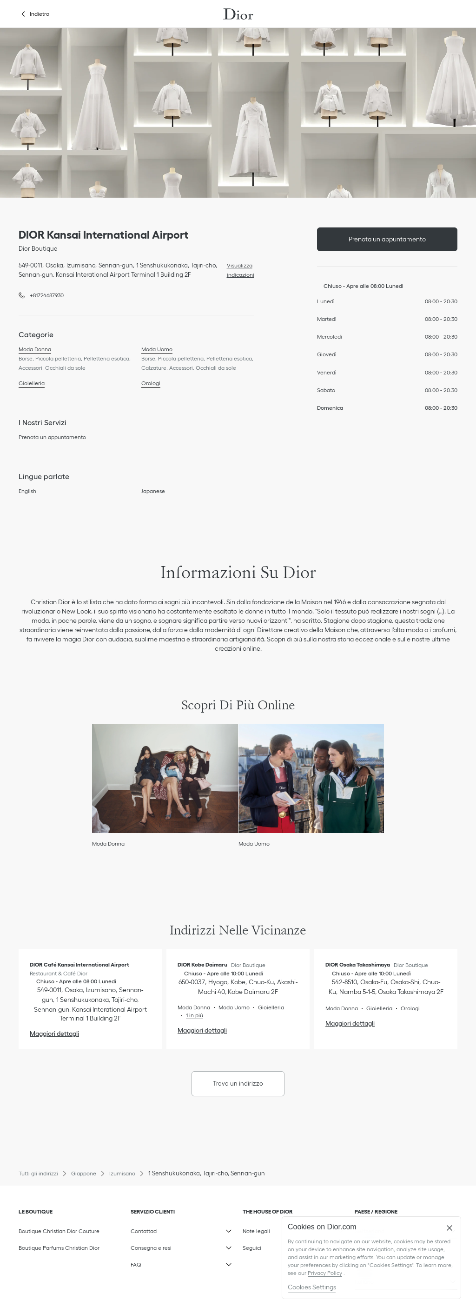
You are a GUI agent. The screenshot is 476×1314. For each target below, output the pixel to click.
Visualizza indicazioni (238, 269)
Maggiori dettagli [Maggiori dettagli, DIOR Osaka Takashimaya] (350, 1023)
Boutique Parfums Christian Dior (59, 1248)
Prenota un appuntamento (387, 239)
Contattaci (182, 1229)
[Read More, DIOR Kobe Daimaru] (190, 1015)
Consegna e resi (182, 1246)
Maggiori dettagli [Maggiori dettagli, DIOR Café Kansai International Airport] (54, 1033)
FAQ (182, 1262)
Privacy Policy (325, 1273)
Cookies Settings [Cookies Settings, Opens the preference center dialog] (312, 1287)
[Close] (449, 1228)
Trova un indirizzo (238, 1083)
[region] (371, 1257)
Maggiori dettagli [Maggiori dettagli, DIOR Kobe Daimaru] (202, 1030)
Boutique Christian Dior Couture (59, 1231)
